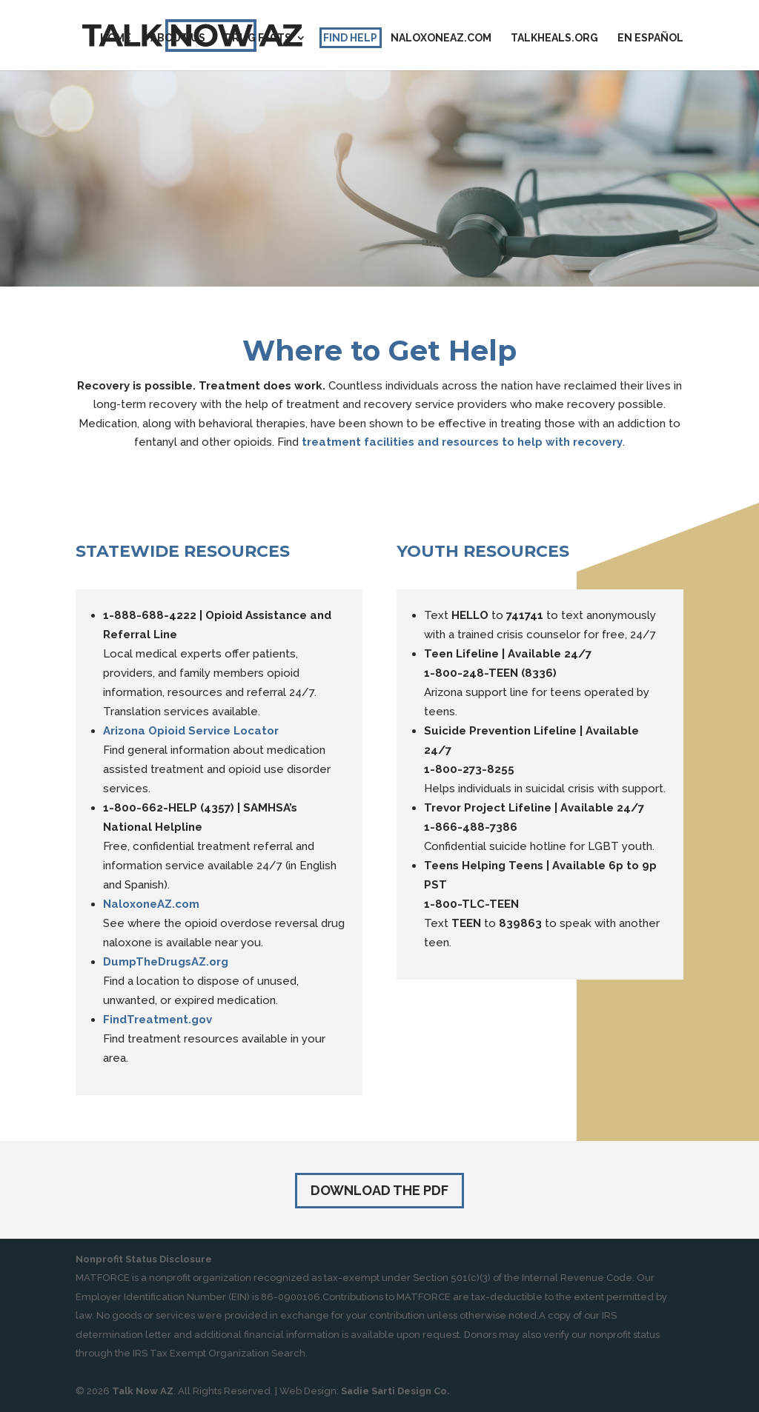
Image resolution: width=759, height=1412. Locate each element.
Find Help (350, 38)
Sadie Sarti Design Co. (395, 1390)
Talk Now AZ (142, 1390)
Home (115, 38)
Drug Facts (258, 38)
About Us (177, 38)
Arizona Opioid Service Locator (191, 730)
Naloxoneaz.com (441, 38)
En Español (650, 38)
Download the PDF (379, 1190)
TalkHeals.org (554, 38)
